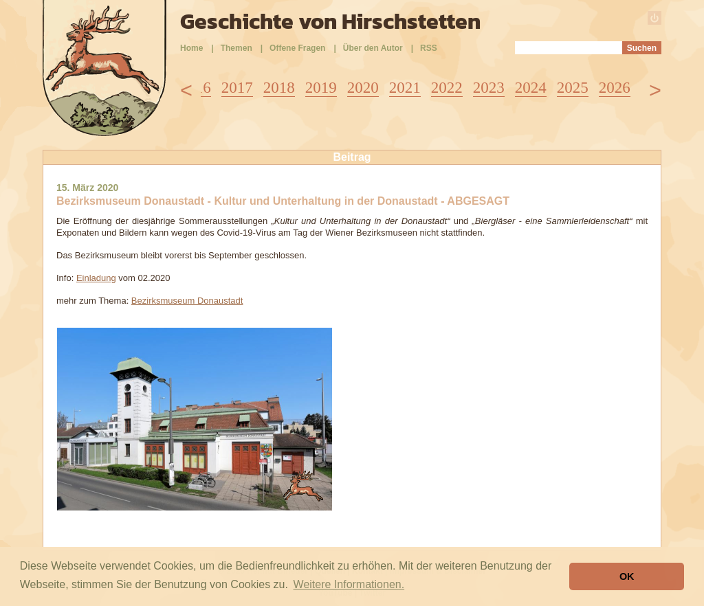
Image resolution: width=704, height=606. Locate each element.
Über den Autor (373, 48)
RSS (428, 48)
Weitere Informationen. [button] (349, 584)
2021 (405, 87)
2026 (614, 87)
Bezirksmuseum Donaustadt (187, 300)
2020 (363, 87)
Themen (236, 48)
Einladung (96, 278)
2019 (321, 87)
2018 (279, 87)
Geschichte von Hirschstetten (330, 21)
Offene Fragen (297, 48)
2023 (489, 87)
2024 (531, 87)
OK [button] (627, 576)
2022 (447, 87)
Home (191, 48)
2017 (237, 87)
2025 (572, 87)
